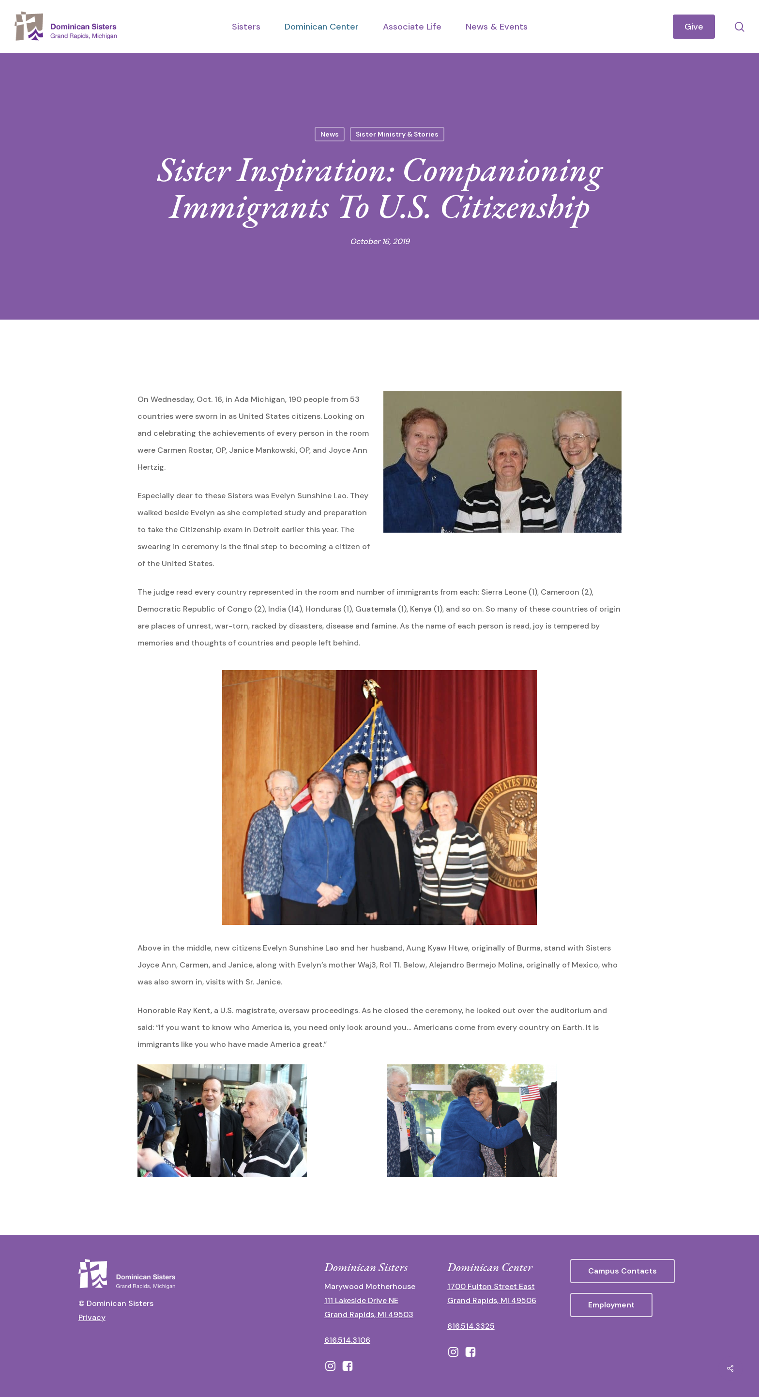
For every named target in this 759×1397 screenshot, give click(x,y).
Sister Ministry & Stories (397, 134)
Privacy (92, 1317)
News (329, 134)
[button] (622, 1271)
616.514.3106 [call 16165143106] (347, 1340)
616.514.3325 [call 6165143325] (471, 1326)
